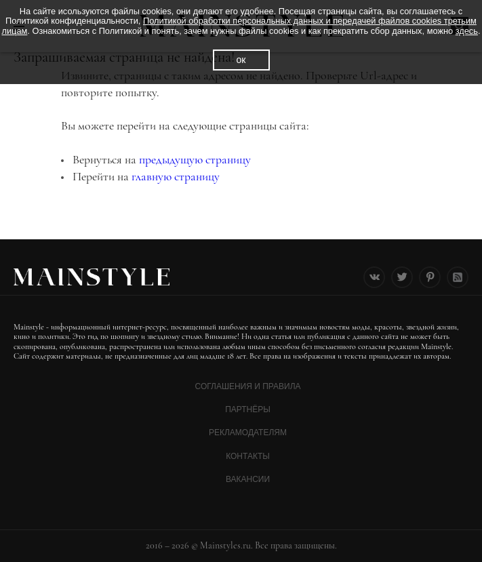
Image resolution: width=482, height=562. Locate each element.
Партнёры (247, 409)
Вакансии (248, 479)
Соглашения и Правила (247, 386)
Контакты (248, 456)
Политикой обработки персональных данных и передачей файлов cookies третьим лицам (238, 25)
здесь (467, 31)
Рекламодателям (248, 432)
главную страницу (176, 176)
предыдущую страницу (195, 159)
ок (241, 59)
